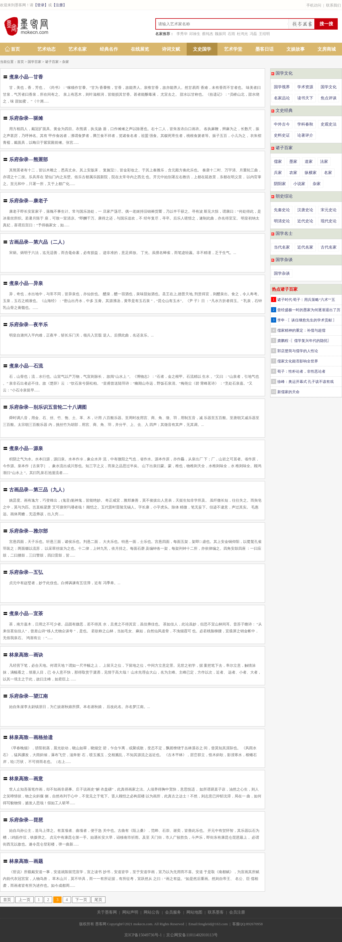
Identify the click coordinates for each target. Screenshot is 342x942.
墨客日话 (264, 49)
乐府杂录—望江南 (28, 696)
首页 (15, 49)
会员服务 (173, 912)
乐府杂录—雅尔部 (28, 531)
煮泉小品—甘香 (26, 77)
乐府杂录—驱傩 (26, 118)
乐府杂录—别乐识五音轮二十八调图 (48, 407)
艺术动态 (46, 49)
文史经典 (284, 110)
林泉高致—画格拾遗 (31, 737)
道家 (309, 161)
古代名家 (329, 247)
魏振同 (220, 34)
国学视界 (282, 87)
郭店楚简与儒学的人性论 (297, 351)
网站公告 (152, 912)
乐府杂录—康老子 (28, 201)
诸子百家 (52, 62)
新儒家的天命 (288, 392)
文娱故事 (295, 49)
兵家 (278, 173)
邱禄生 (194, 34)
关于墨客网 (107, 912)
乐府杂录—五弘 (26, 572)
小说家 (299, 184)
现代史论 (329, 221)
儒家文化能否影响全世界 (297, 361)
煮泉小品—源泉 (26, 448)
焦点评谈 (329, 98)
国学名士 (284, 233)
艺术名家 (77, 49)
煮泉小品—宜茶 (26, 613)
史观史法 (329, 124)
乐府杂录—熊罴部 (28, 159)
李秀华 (182, 34)
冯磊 (253, 34)
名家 (328, 173)
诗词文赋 (171, 49)
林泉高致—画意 (26, 778)
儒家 (278, 161)
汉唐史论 (305, 210)
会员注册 (237, 912)
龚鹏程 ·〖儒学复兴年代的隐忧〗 (304, 340)
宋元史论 (329, 210)
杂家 (65, 62)
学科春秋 (305, 124)
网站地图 (194, 912)
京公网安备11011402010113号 (191, 935)
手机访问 (313, 5)
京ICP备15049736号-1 (143, 935)
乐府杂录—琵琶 (26, 820)
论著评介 (305, 135)
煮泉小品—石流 (26, 366)
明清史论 (282, 221)
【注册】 (59, 5)
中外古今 (282, 124)
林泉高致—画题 (26, 861)
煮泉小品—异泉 (26, 283)
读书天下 (305, 98)
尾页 (98, 900)
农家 (293, 173)
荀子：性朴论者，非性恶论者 (301, 371)
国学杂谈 (284, 259)
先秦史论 (282, 210)
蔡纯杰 (207, 34)
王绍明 (264, 34)
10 (273, 392)
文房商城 (326, 49)
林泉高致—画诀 (26, 655)
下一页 (81, 900)
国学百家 (34, 62)
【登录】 (40, 5)
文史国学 (202, 49)
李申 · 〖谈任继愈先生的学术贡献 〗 (307, 320)
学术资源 (305, 87)
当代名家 (282, 247)
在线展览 (140, 49)
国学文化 (284, 73)
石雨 (231, 34)
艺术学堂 (233, 49)
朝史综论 (284, 196)
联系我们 (333, 5)
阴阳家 (280, 184)
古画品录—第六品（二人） (38, 242)
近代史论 (305, 221)
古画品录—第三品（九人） (38, 489)
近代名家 (305, 247)
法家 (324, 161)
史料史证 (282, 135)
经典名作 (109, 49)
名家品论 (282, 98)
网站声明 (130, 912)
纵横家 (311, 173)
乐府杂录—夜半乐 (28, 324)
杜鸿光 (242, 34)
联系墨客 (216, 912)
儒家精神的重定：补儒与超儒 (301, 330)
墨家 (293, 161)
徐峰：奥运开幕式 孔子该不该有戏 (305, 381)
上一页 (24, 900)
